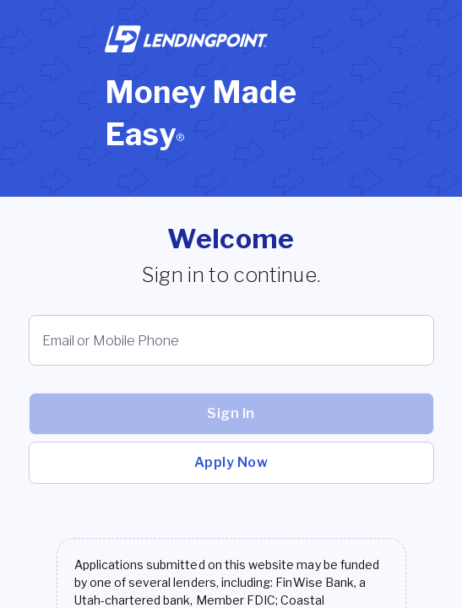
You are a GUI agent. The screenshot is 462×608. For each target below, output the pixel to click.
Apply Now (231, 462)
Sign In (231, 413)
